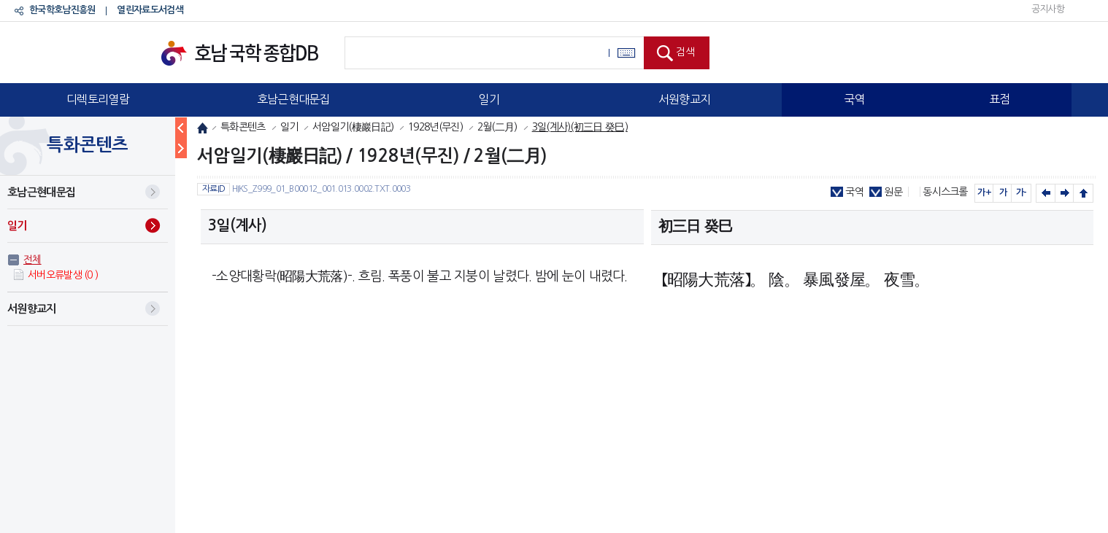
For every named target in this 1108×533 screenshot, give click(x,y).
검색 (685, 52)
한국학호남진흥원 (62, 10)
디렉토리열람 (97, 99)
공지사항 (1047, 9)
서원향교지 (684, 99)
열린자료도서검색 (149, 10)
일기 (488, 99)
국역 (854, 99)
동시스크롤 (945, 192)
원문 (893, 192)
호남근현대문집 (293, 99)
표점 (999, 99)
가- (1021, 192)
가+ (984, 192)
